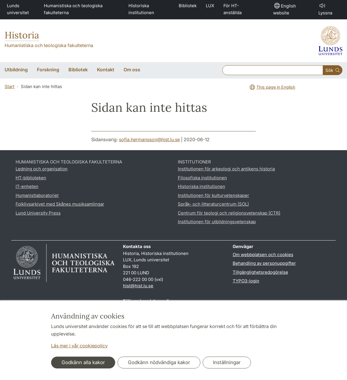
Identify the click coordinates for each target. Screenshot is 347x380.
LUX (210, 5)
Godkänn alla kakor (83, 362)
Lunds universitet (18, 9)
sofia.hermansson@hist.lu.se (149, 139)
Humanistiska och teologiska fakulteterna (73, 9)
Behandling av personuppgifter (264, 263)
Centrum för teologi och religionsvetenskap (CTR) (229, 213)
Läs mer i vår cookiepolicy (79, 346)
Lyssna (325, 9)
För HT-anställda (232, 9)
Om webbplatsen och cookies (263, 254)
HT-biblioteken (31, 177)
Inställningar (226, 362)
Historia (22, 35)
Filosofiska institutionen (202, 177)
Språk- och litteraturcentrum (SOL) (213, 204)
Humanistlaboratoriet (37, 195)
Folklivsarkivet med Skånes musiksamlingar (60, 204)
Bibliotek (188, 5)
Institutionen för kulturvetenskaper (213, 195)
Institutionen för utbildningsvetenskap (217, 221)
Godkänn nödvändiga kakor (159, 362)
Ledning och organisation (42, 169)
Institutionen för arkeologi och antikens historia (226, 169)
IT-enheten (27, 186)
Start (9, 86)
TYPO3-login (246, 281)
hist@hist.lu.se (138, 285)
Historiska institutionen (141, 9)
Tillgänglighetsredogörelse (260, 272)
